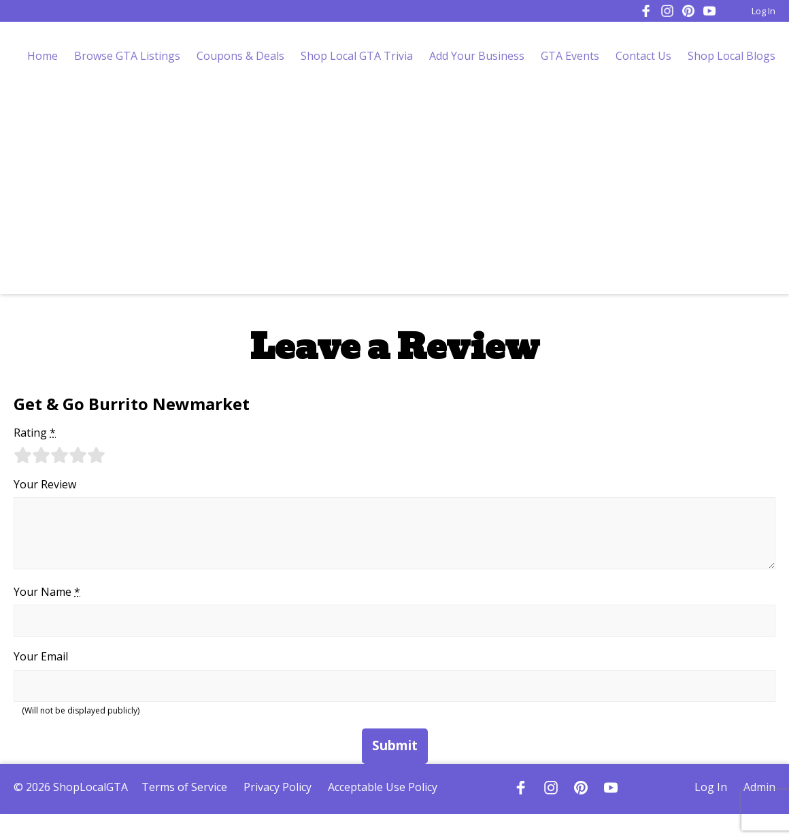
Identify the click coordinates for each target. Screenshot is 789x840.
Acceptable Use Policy (382, 786)
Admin (759, 786)
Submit (395, 745)
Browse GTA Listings (127, 55)
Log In (763, 11)
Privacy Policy (278, 786)
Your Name (47, 592)
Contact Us (643, 55)
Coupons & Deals (240, 55)
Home (42, 55)
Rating (35, 432)
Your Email (41, 656)
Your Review (45, 484)
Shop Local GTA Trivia (357, 55)
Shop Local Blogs (731, 55)
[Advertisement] (395, 192)
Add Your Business (476, 55)
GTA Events (570, 55)
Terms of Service (184, 786)
